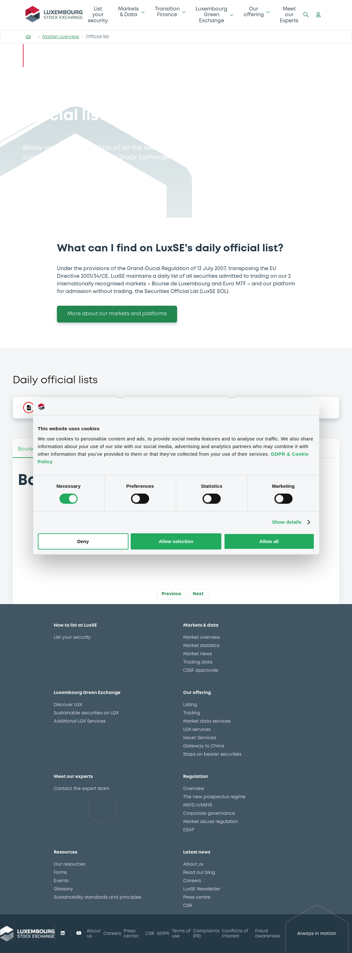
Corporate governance (209, 813)
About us (193, 864)
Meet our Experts (289, 15)
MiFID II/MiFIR (197, 805)
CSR (187, 906)
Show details (286, 522)
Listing (190, 705)
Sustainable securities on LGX (86, 713)
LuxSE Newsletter (201, 889)
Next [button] (198, 594)
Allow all (269, 541)
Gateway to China (203, 746)
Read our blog (199, 873)
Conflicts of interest (235, 933)
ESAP (188, 830)
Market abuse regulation (210, 822)
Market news (197, 654)
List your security (98, 15)
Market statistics (201, 646)
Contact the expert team (81, 789)
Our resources (69, 864)
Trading (191, 713)
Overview (193, 789)
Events (61, 881)
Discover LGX (68, 705)
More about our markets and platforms (117, 313)
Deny (83, 541)
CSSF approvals (200, 670)
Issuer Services (199, 738)
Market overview (60, 37)
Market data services (207, 721)
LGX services (197, 730)
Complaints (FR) (206, 933)
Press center (131, 933)
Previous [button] (171, 594)
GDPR (163, 934)
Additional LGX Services (80, 721)
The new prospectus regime (214, 797)
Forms (60, 873)
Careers (192, 881)
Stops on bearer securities (212, 754)
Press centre (197, 897)
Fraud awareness (267, 933)
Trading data (197, 662)
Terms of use (181, 933)
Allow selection (176, 541)
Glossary (63, 889)
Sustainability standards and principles (97, 897)
